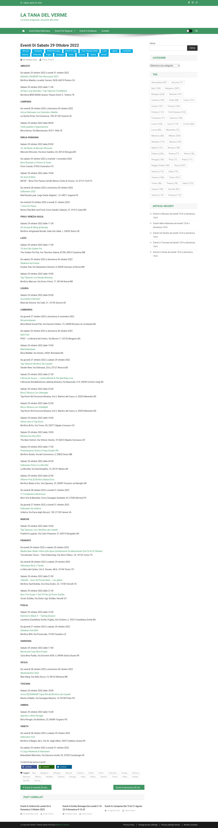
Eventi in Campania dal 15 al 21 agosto (123, 806)
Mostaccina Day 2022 (30, 436)
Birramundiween (28, 320)
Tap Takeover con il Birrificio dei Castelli (39, 530)
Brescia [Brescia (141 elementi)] (175, 94)
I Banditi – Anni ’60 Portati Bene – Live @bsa (41, 580)
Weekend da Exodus (29, 263)
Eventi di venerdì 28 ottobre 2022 (38, 787)
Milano (38, 777)
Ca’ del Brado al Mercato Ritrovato (36, 148)
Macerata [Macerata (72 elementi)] (172, 130)
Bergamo (44, 773)
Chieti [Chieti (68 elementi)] (174, 100)
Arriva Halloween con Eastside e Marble (39, 112)
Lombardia (126, 51)
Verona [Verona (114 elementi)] (157, 195)
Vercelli (26, 780)
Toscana (81, 55)
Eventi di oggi (70, 51)
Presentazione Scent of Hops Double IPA (39, 450)
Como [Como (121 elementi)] (189, 100)
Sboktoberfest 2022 (29, 673)
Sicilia (71, 55)
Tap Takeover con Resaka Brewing (36, 277)
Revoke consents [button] (191, 825)
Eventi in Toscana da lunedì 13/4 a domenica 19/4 (174, 244)
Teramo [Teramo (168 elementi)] (157, 177)
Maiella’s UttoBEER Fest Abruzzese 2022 (39, 76)
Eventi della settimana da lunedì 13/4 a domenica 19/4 (171, 225)
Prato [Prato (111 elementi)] (187, 159)
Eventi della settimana (39, 31)
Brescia (68, 773)
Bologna (57, 773)
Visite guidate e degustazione (34, 127)
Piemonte (37, 55)
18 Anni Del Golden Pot (31, 248)
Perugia (72, 777)
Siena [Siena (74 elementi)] (173, 171)
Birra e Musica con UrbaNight (34, 407)
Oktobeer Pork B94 (29, 630)
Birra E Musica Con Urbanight (34, 393)
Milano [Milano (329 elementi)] (175, 136)
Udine (124, 777)
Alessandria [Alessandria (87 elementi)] (159, 82)
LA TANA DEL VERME (43, 15)
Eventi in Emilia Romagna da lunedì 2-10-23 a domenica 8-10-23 (82, 808)
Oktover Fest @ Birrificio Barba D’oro (37, 479)
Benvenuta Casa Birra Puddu (33, 651)
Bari (34, 773)
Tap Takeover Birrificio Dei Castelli (36, 364)
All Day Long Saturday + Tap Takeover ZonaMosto (43, 91)
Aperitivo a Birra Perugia (31, 716)
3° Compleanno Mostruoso (33, 494)
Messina (26, 777)
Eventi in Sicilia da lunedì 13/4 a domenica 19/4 (173, 254)
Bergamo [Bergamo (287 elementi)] (172, 88)
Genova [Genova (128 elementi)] (176, 118)
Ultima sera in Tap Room (31, 421)
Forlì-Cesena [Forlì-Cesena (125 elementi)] (177, 112)
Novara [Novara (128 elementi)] (174, 148)
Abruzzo (25, 51)
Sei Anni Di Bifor (28, 177)
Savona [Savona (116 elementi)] (157, 171)
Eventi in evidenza (88, 31)
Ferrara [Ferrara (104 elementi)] (174, 106)
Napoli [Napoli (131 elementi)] (157, 148)
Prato (83, 777)
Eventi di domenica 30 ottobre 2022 (130, 787)
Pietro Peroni (48, 59)
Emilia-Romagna (53, 51)
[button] (29, 767)
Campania (38, 51)
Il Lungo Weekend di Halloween (35, 751)
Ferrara (124, 773)
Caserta (80, 773)
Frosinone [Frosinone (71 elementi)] (158, 118)
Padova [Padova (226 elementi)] (157, 153)
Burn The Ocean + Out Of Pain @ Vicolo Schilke (42, 594)
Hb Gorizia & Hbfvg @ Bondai (34, 227)
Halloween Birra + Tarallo (32, 565)
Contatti (105, 31)
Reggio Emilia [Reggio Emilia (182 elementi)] (160, 165)
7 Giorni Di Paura (28, 206)
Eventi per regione (64, 31)
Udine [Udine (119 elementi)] (187, 183)
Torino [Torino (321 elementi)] (174, 177)
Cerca (152, 43)
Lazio (104, 51)
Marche (25, 55)
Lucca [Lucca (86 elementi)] (156, 130)
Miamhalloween (27, 349)
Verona (37, 780)
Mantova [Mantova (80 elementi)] (157, 136)
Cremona (112, 773)
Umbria (93, 55)
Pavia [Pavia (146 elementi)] (189, 153)
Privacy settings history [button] (170, 825)
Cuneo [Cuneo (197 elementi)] (157, 106)
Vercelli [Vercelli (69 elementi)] (173, 189)
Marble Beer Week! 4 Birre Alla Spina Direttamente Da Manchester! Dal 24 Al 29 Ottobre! (61, 551)
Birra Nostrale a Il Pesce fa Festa (35, 162)
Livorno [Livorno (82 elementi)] (188, 124)
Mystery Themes (62, 825)
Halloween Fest (27, 737)
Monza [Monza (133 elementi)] (175, 142)
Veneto (104, 55)
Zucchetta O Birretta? (30, 299)
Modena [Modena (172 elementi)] (158, 142)
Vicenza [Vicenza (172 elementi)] (174, 195)
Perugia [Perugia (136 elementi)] (157, 159)
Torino (114, 777)
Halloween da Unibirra (30, 508)
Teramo (103, 777)
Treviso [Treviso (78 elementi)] (172, 183)
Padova (61, 777)
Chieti (90, 773)
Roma (93, 777)
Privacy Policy (128, 825)
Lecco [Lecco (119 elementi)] (172, 124)
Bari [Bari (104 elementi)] (156, 88)
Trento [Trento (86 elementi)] (156, 183)
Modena (49, 777)
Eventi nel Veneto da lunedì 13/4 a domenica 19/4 (174, 235)
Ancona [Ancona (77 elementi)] (177, 82)
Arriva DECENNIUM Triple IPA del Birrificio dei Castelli (45, 694)
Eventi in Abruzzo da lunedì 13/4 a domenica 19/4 (174, 216)
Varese (135, 777)
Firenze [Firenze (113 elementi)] (157, 112)
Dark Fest (24, 334)
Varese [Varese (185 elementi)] (157, 189)
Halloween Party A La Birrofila (34, 465)
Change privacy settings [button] (147, 825)
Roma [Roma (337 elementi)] (179, 165)
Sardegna (60, 55)
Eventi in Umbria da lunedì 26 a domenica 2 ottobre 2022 (35, 808)
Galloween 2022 (28, 191)
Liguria (114, 51)
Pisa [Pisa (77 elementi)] (173, 159)
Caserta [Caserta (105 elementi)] (157, 100)
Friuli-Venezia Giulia (89, 51)
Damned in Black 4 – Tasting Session (37, 616)
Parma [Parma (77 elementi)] (174, 153)
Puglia (48, 55)
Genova (135, 773)
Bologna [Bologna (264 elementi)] (158, 94)
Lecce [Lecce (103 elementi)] (157, 124)
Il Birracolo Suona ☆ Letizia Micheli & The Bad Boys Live (46, 378)
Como (101, 773)
